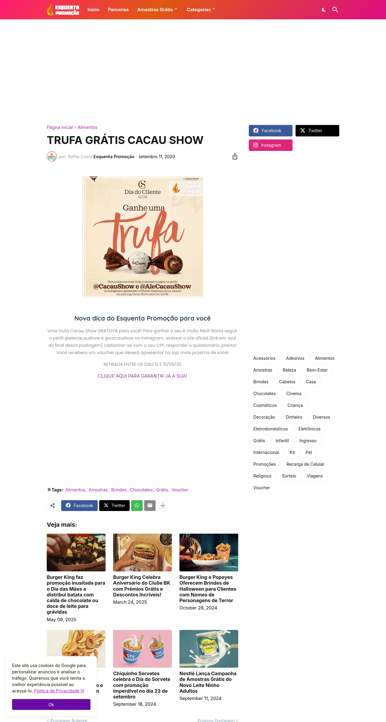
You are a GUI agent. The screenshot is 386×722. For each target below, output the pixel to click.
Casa (311, 381)
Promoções (264, 464)
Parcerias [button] (118, 9)
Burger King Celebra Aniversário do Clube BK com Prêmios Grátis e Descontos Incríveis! (141, 586)
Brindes (118, 489)
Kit (292, 452)
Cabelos (287, 381)
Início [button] (93, 9)
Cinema (294, 393)
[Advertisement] (193, 72)
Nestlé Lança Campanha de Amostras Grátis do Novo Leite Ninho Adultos (208, 682)
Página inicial (60, 127)
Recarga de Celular (305, 464)
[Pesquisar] (334, 10)
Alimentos (87, 127)
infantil (282, 440)
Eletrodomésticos (270, 428)
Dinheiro (294, 417)
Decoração (264, 417)
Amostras (98, 489)
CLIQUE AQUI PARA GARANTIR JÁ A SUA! (142, 376)
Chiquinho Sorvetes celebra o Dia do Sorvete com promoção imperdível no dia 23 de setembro (141, 685)
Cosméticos (265, 405)
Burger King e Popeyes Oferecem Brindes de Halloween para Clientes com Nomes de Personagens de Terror (207, 588)
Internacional (266, 452)
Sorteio (289, 475)
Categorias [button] (199, 9)
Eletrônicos (310, 428)
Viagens (315, 475)
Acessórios (264, 358)
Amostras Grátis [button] (155, 9)
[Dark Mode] (324, 10)
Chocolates (141, 489)
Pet (308, 452)
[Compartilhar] (233, 156)
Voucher (180, 489)
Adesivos (295, 358)
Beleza (289, 369)
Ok (51, 704)
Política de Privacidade (57, 690)
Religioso (262, 475)
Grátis (162, 489)
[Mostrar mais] (163, 505)
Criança (295, 405)
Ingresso (308, 440)
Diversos (321, 417)
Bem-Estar (317, 369)
